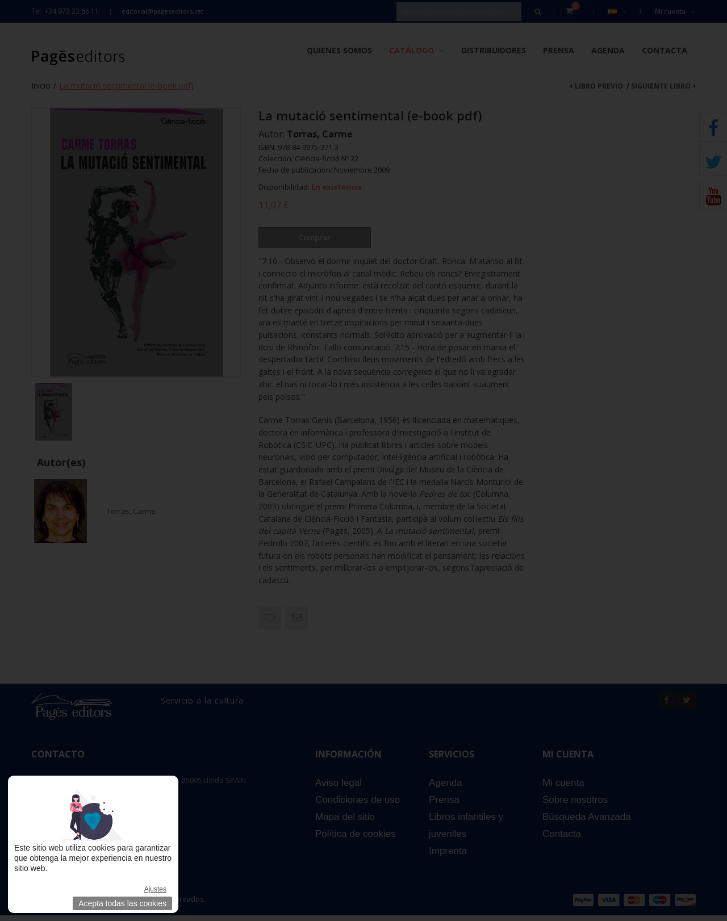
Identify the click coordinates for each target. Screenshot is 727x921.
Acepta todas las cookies (122, 903)
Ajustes (155, 889)
